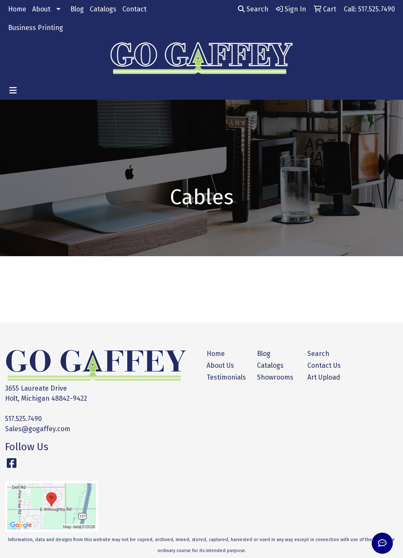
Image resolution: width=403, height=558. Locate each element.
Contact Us (324, 365)
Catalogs (103, 9)
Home (17, 9)
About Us (220, 365)
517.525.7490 (23, 419)
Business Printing (35, 28)
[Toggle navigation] (13, 90)
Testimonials (226, 377)
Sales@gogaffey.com (37, 429)
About (41, 9)
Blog (77, 9)
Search (253, 9)
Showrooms (275, 377)
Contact (134, 9)
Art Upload (323, 377)
